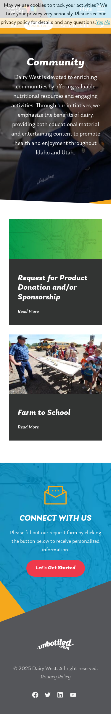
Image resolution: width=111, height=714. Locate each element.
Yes (99, 22)
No (107, 22)
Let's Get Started (55, 568)
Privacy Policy (56, 677)
